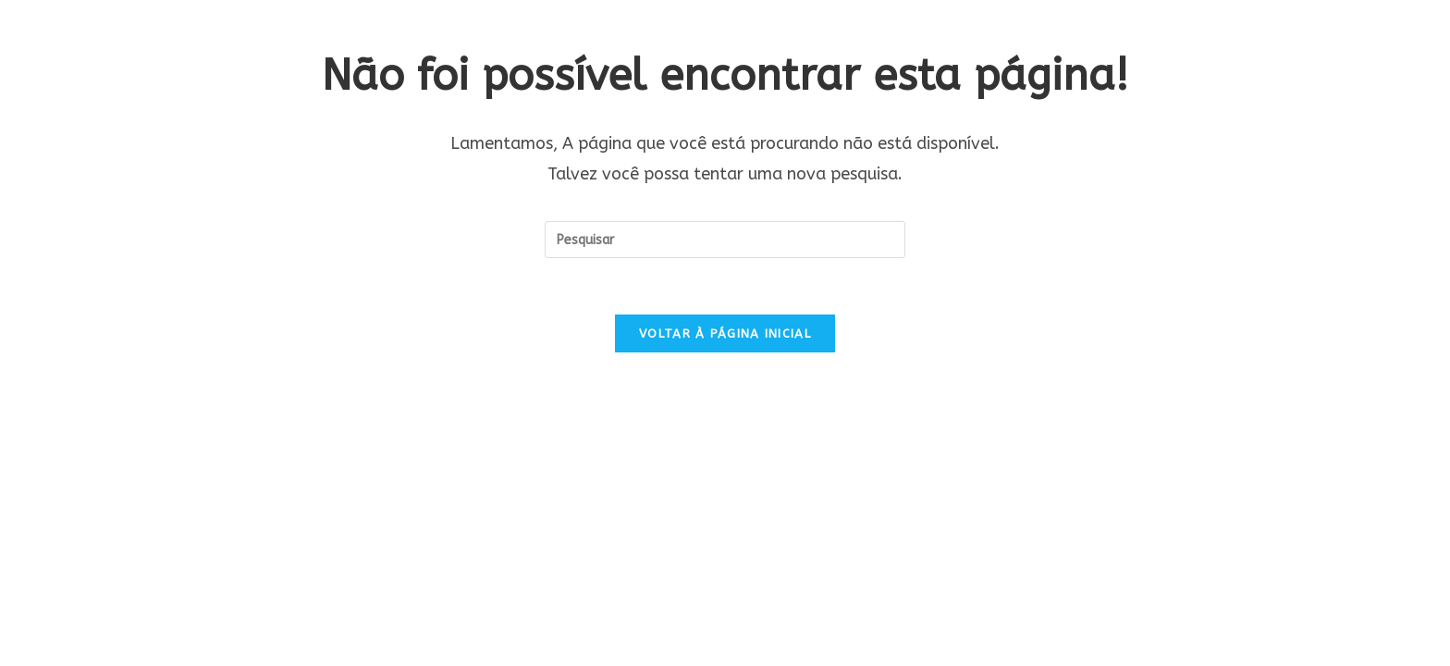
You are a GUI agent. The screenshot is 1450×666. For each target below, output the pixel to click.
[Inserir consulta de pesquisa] (725, 239)
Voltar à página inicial (725, 333)
